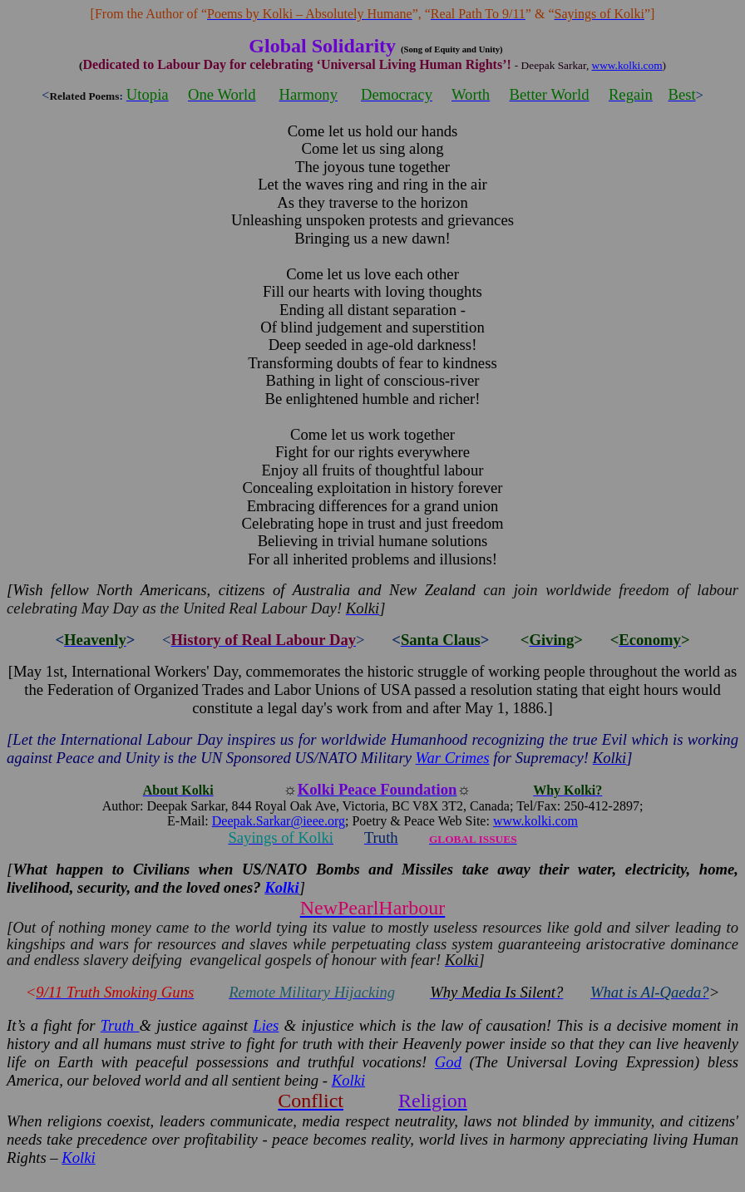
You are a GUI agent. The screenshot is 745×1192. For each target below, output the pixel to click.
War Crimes (453, 757)
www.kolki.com (627, 65)
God (448, 1062)
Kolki (348, 1080)
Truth (120, 1025)
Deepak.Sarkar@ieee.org (278, 821)
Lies (266, 1025)
